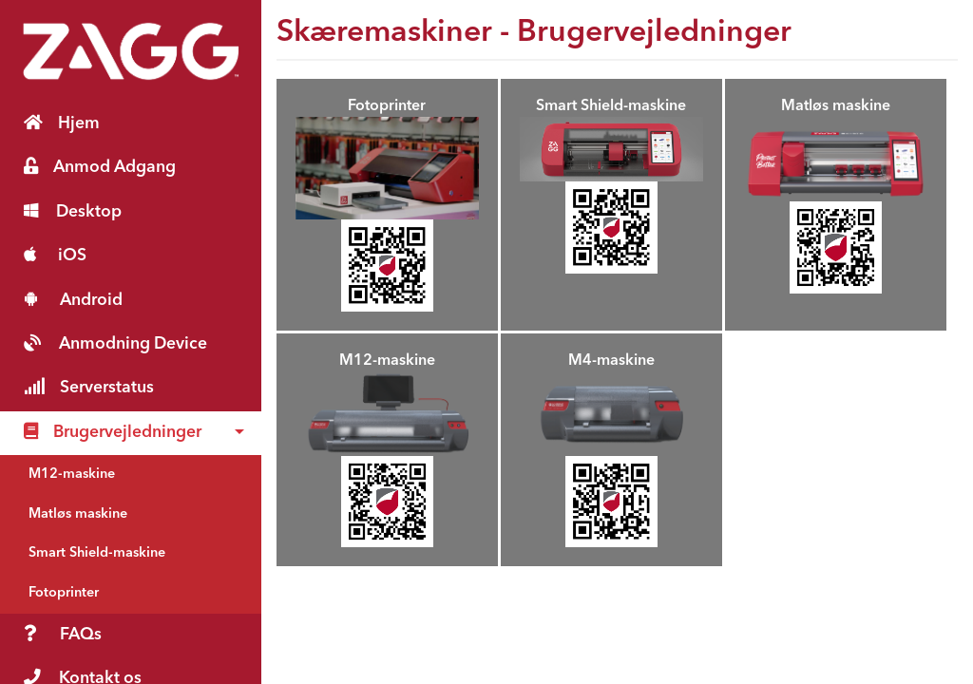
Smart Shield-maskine (97, 553)
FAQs (63, 634)
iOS (55, 255)
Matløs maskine (78, 514)
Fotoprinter (64, 593)
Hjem (62, 123)
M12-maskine (72, 474)
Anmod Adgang (100, 167)
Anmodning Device (115, 343)
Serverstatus (89, 387)
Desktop (73, 211)
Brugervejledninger (112, 432)
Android (73, 300)
